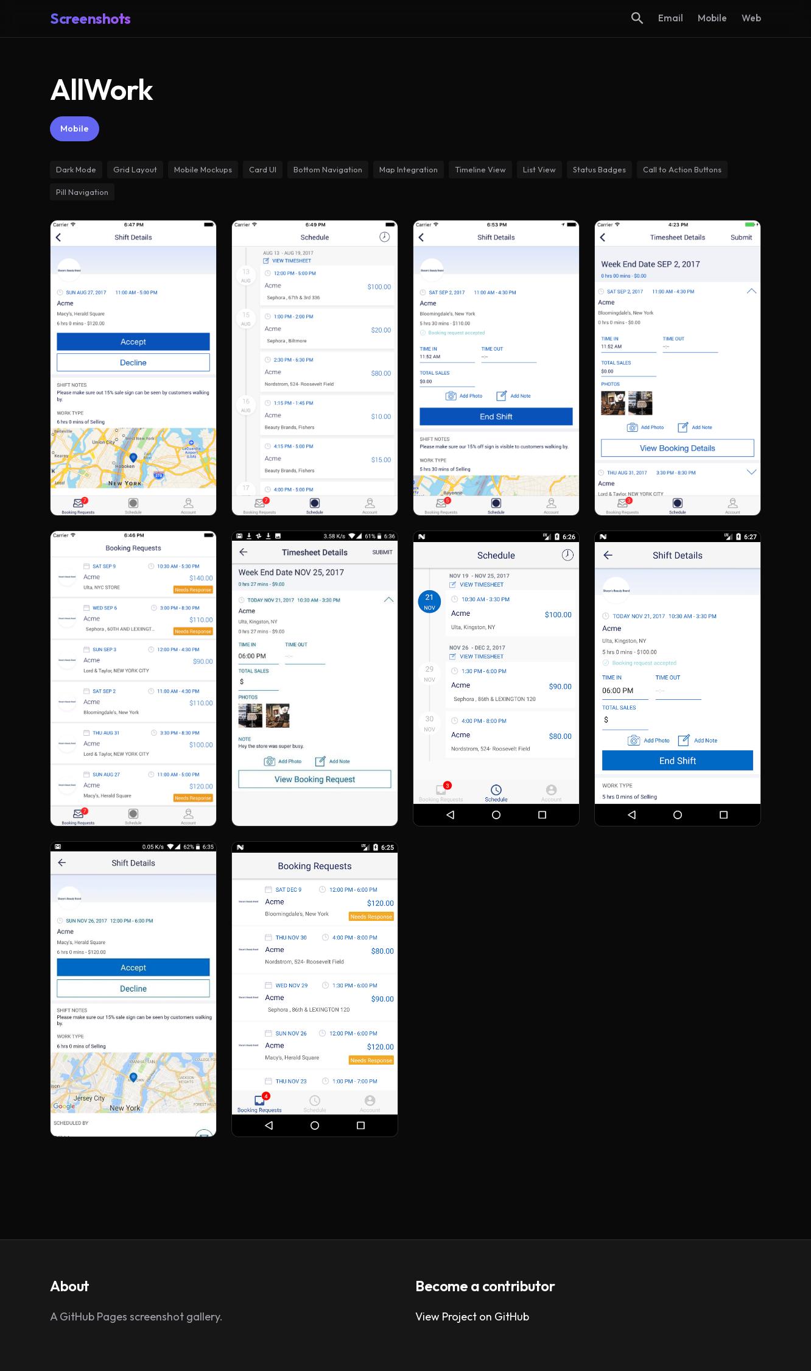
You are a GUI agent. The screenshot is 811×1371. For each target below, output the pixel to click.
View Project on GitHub (472, 1316)
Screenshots (90, 18)
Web (751, 18)
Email (670, 18)
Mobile (712, 18)
